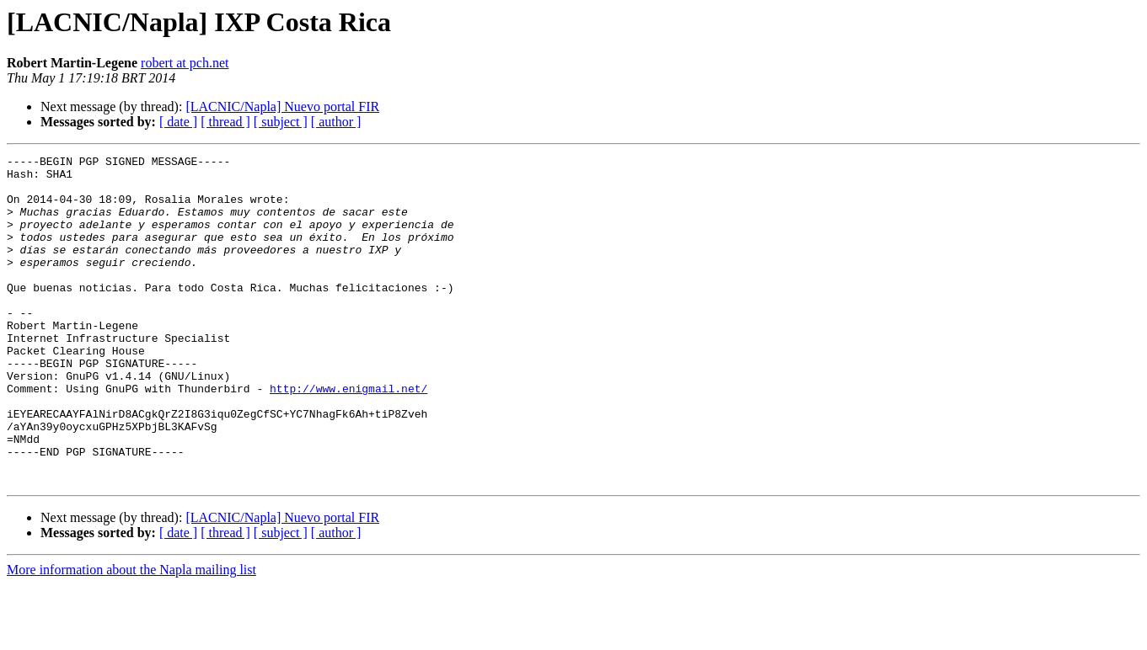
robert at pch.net (184, 63)
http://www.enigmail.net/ (348, 436)
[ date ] (178, 122)
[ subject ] (281, 122)
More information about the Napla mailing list (131, 635)
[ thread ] (225, 122)
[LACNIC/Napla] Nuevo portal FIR (282, 106)
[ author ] (336, 122)
